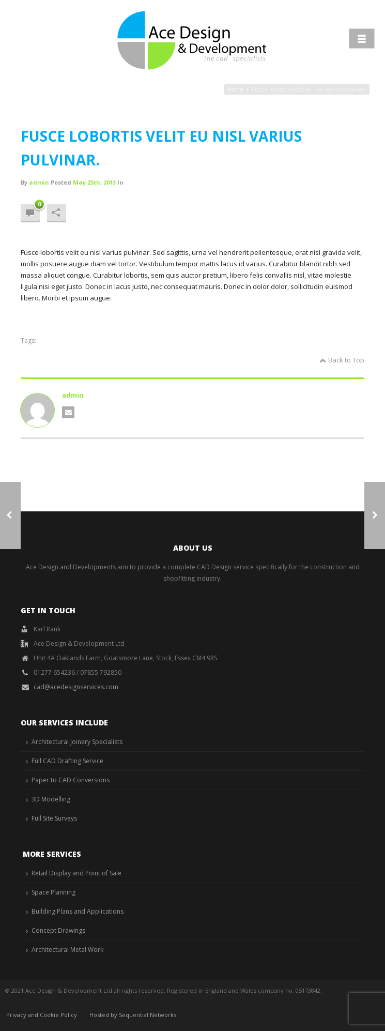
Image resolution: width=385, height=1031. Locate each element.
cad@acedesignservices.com (76, 687)
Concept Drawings (58, 930)
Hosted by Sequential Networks (132, 1015)
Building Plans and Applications (78, 911)
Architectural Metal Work (67, 949)
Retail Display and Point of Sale (76, 873)
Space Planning (53, 892)
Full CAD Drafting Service (67, 760)
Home (234, 89)
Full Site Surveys (54, 818)
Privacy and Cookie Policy (41, 1015)
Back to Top (341, 360)
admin (39, 182)
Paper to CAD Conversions (71, 780)
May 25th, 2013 (94, 182)
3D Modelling (51, 799)
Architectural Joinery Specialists (77, 741)
